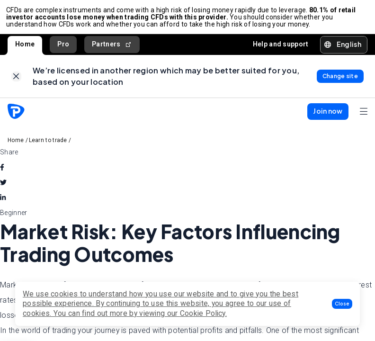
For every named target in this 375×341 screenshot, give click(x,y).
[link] (16, 81)
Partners (112, 47)
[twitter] (3, 188)
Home (25, 47)
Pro (63, 47)
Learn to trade (48, 146)
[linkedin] (3, 203)
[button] (342, 304)
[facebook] (2, 172)
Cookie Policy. (203, 313)
